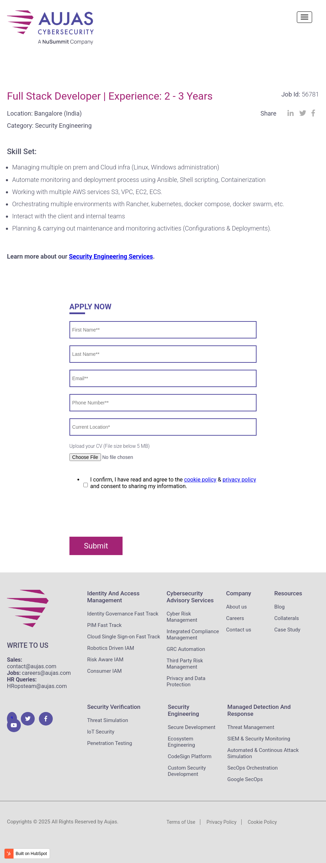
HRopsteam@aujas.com (37, 686)
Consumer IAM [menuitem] (104, 671)
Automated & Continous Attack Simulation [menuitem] (263, 753)
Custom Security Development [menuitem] (187, 771)
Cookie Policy (262, 822)
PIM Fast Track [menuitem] (104, 625)
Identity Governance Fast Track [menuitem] (122, 614)
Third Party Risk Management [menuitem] (185, 663)
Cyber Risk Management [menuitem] (182, 617)
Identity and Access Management (113, 597)
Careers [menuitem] (235, 618)
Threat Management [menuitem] (250, 727)
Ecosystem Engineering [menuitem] (181, 742)
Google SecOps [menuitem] (245, 779)
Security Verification (113, 706)
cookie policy (200, 479)
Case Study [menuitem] (287, 630)
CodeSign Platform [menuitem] (189, 756)
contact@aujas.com (31, 666)
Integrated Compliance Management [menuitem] (193, 634)
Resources (288, 593)
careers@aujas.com (46, 673)
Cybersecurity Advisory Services (190, 597)
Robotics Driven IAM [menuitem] (110, 648)
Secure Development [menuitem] (191, 727)
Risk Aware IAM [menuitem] (105, 659)
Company (238, 593)
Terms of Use (181, 822)
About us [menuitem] (236, 607)
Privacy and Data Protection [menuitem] (186, 681)
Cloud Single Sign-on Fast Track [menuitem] (123, 637)
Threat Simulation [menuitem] (107, 720)
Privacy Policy (221, 822)
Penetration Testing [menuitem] (109, 743)
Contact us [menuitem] (238, 630)
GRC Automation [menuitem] (186, 649)
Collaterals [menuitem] (286, 618)
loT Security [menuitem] (100, 732)
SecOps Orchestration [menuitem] (252, 768)
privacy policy (239, 479)
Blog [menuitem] (279, 607)
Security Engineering (183, 710)
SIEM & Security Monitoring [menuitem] (258, 739)
